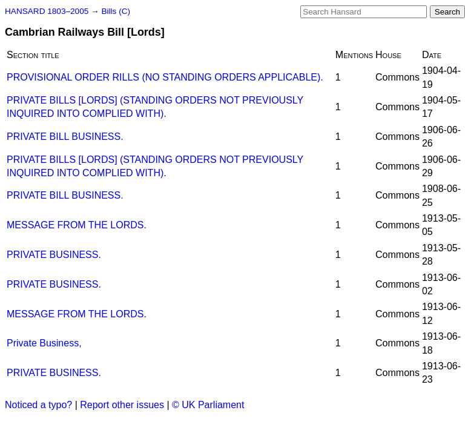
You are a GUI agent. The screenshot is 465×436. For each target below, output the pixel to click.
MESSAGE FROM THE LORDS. (77, 225)
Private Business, (44, 343)
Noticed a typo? (38, 405)
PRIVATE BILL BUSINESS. (65, 136)
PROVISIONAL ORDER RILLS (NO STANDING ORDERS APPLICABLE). (165, 77)
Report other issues (122, 405)
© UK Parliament (208, 405)
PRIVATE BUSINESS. (54, 254)
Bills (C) (115, 11)
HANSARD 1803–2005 (46, 11)
